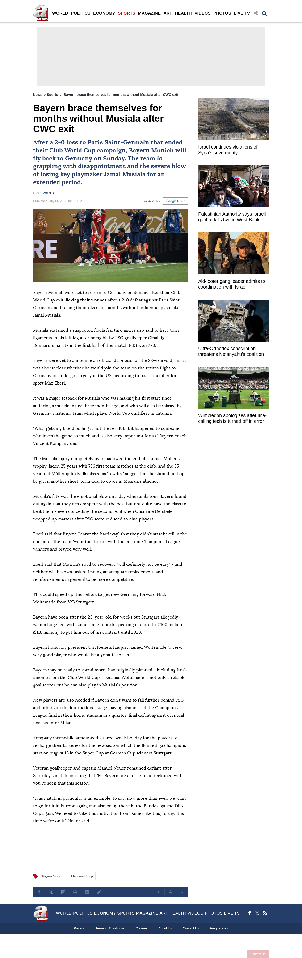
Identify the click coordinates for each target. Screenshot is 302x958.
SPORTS (126, 13)
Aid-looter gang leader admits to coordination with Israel (231, 284)
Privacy (79, 928)
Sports (52, 94)
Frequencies (219, 928)
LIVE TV (242, 13)
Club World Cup (72, 150)
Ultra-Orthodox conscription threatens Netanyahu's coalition (231, 351)
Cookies (142, 928)
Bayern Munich (151, 150)
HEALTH (183, 13)
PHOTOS (222, 13)
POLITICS (80, 13)
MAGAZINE (149, 13)
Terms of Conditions (110, 928)
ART (168, 13)
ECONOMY (104, 13)
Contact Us (257, 954)
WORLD (60, 13)
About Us (165, 928)
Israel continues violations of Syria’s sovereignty (227, 149)
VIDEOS (202, 13)
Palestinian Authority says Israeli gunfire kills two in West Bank (232, 216)
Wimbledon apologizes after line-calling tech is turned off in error (232, 418)
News (37, 94)
